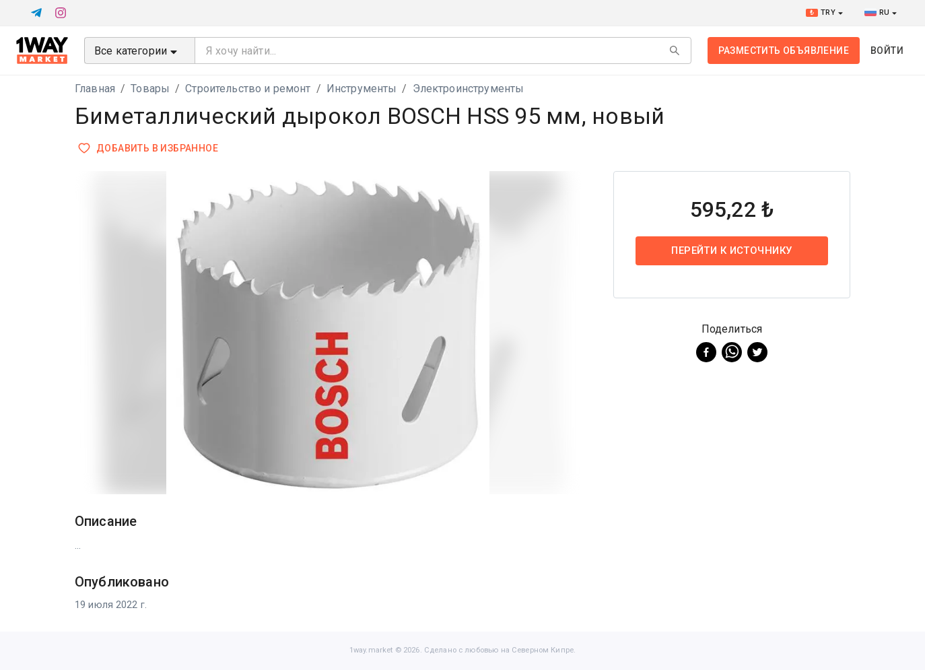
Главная (95, 88)
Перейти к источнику (732, 250)
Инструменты (362, 88)
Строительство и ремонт (247, 88)
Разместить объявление (784, 50)
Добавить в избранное (149, 148)
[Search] (674, 50)
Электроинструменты (468, 88)
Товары (150, 88)
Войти (887, 50)
